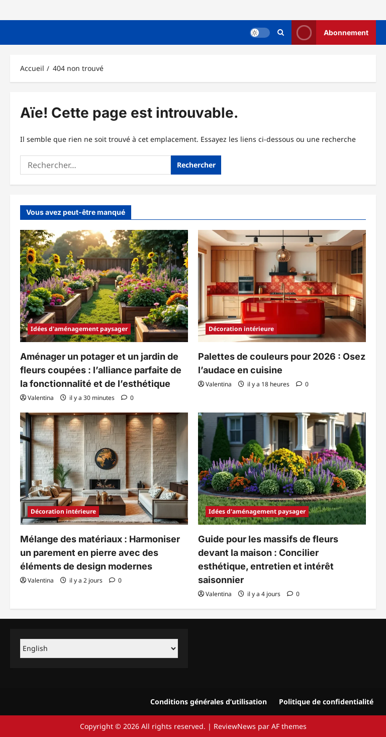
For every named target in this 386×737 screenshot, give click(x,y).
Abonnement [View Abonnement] (330, 32)
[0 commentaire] (127, 397)
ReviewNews (235, 726)
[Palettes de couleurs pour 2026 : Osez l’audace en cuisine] (282, 286)
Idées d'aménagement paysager (79, 328)
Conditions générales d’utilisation (208, 701)
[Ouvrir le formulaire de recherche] (280, 32)
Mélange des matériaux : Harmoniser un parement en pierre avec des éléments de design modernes (100, 552)
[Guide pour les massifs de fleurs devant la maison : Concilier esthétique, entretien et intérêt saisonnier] (282, 469)
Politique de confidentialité (326, 701)
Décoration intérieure (241, 328)
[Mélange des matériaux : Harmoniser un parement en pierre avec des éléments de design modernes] (104, 469)
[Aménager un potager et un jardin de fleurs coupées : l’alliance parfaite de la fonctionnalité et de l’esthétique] (104, 286)
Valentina (41, 397)
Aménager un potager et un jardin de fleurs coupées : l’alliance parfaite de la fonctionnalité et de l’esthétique (100, 370)
